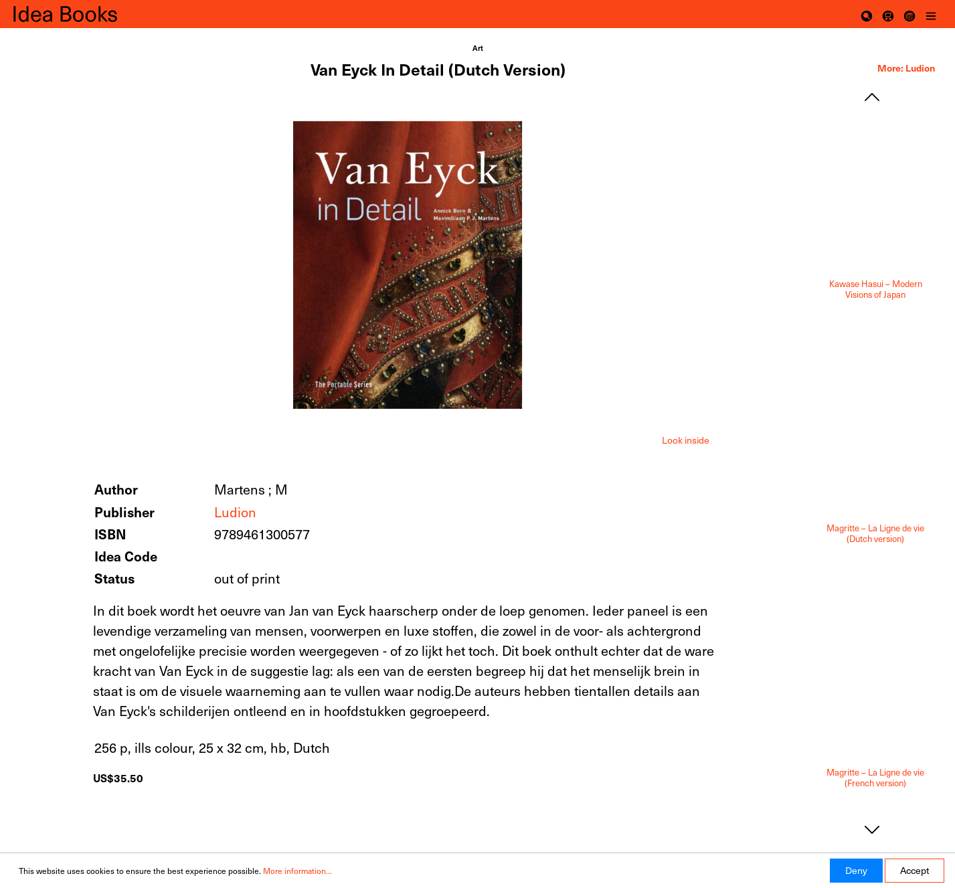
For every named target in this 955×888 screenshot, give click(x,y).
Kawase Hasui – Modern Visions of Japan (875, 289)
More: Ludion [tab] (906, 67)
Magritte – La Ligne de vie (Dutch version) (875, 534)
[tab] (685, 439)
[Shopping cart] (888, 14)
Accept (914, 870)
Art (477, 48)
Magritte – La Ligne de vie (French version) (875, 778)
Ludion (235, 512)
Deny (856, 870)
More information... (297, 870)
